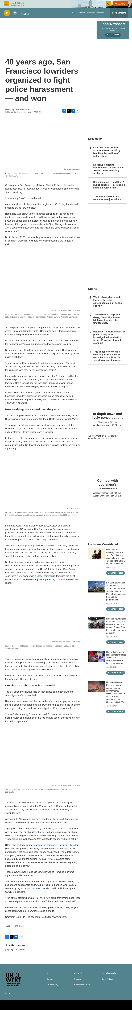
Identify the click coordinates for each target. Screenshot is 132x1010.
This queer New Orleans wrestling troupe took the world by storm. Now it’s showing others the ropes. (107, 356)
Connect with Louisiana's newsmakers (107, 484)
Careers (77, 979)
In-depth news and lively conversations (107, 416)
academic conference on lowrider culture (54, 845)
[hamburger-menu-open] (6, 3)
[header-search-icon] (108, 3)
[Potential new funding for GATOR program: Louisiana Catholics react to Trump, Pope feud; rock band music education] (96, 623)
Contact (50, 979)
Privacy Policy (52, 985)
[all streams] (119, 13)
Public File (78, 973)
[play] (7, 12)
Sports (92, 288)
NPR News (19, 926)
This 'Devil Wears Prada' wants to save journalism (107, 198)
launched (37, 888)
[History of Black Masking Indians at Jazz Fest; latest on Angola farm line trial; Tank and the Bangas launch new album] (96, 553)
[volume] (15, 13)
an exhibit (27, 806)
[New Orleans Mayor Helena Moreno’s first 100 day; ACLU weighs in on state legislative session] (96, 656)
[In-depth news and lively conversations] (107, 389)
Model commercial (46, 576)
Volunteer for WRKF (82, 985)
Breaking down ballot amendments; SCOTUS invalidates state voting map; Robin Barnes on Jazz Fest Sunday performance (116, 591)
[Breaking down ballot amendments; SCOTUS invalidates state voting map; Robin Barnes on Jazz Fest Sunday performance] (96, 586)
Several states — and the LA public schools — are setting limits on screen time (109, 185)
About (49, 973)
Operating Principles (110, 973)
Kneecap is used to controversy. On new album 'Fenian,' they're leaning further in (108, 169)
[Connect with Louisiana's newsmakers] (107, 460)
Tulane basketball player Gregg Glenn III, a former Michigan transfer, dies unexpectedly (107, 318)
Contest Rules (107, 979)
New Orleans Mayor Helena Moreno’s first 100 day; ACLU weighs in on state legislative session (116, 657)
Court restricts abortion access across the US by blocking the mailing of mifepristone (107, 151)
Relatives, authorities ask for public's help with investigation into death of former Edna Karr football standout (109, 337)
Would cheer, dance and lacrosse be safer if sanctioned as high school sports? (107, 301)
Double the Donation (99, 438)
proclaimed (44, 809)
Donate (122, 4)
